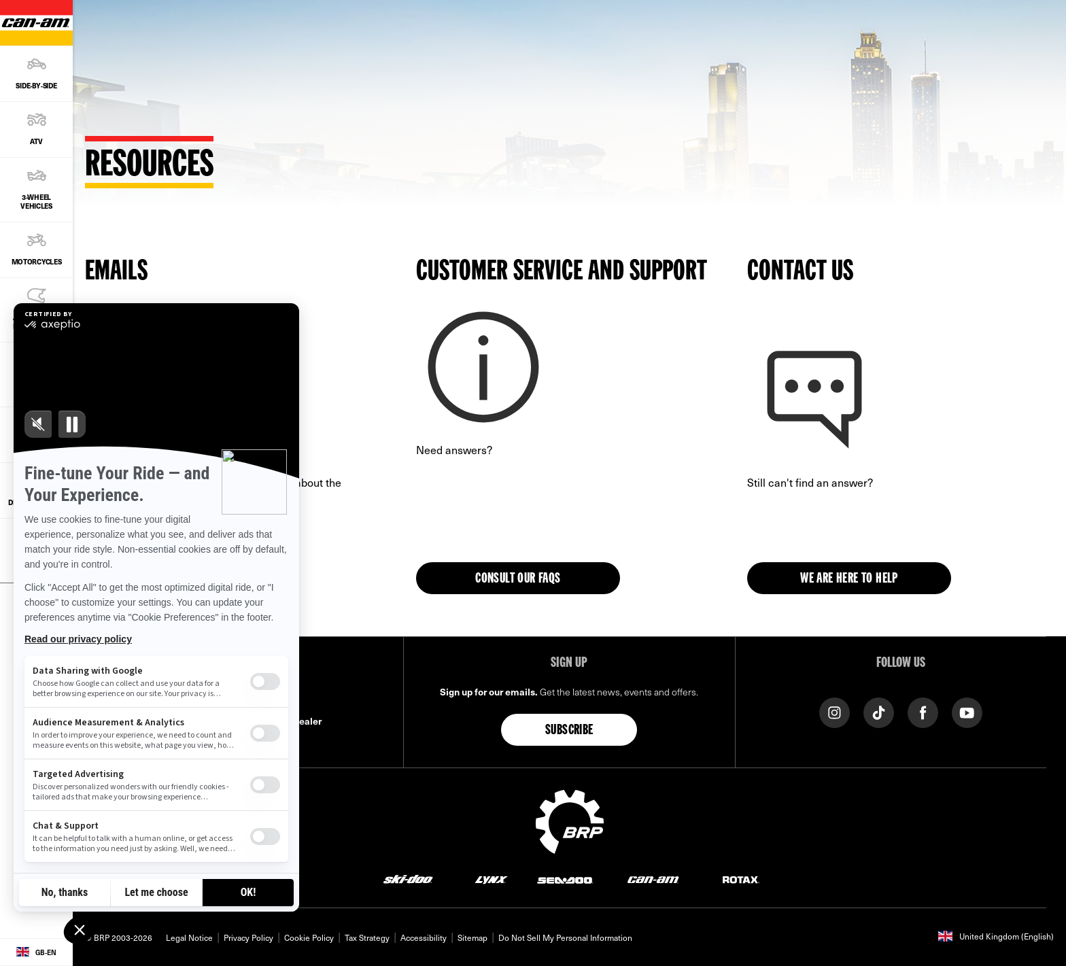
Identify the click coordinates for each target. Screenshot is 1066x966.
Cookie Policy (309, 937)
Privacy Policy (248, 937)
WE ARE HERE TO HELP (849, 579)
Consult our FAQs (517, 579)
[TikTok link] (878, 712)
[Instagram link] (834, 712)
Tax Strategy (367, 937)
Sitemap (472, 937)
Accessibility (423, 937)
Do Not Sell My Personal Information (565, 937)
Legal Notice (189, 937)
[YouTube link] (967, 712)
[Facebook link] (923, 712)
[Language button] (36, 952)
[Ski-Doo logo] (407, 879)
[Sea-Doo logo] (564, 879)
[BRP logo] (570, 820)
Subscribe (569, 731)
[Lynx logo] (491, 879)
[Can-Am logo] (653, 879)
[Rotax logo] (741, 879)
